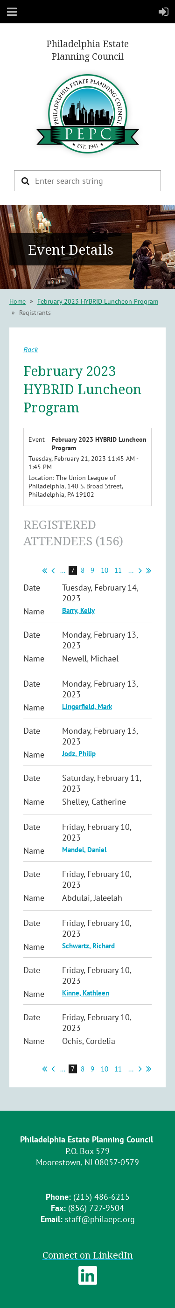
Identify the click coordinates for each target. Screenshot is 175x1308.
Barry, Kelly (78, 610)
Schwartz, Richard (88, 945)
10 (105, 570)
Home (17, 301)
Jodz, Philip (79, 753)
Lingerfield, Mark (87, 706)
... (62, 570)
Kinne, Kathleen (85, 992)
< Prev (52, 570)
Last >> (148, 570)
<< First (44, 570)
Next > (140, 570)
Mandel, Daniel (84, 849)
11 (118, 570)
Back (30, 349)
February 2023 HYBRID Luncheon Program (97, 301)
